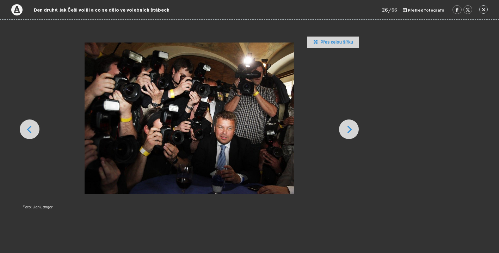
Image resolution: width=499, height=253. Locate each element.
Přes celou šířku (332, 41)
